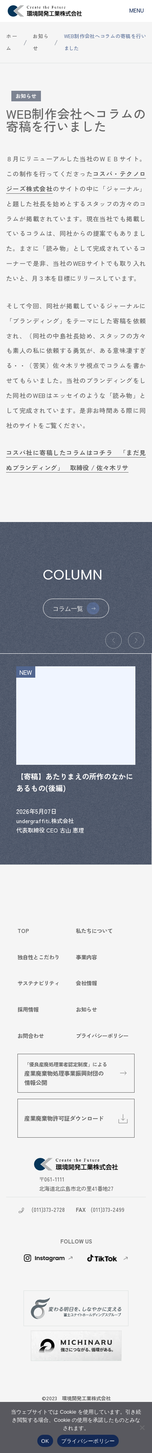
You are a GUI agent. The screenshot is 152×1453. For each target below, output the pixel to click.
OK (45, 1441)
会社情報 (86, 983)
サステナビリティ (38, 983)
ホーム (11, 42)
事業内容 (86, 957)
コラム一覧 (68, 608)
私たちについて (94, 931)
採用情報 (28, 1009)
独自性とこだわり (38, 957)
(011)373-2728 (48, 1209)
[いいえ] (142, 1427)
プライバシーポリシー (102, 1035)
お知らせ (40, 42)
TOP (23, 931)
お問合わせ (30, 1035)
